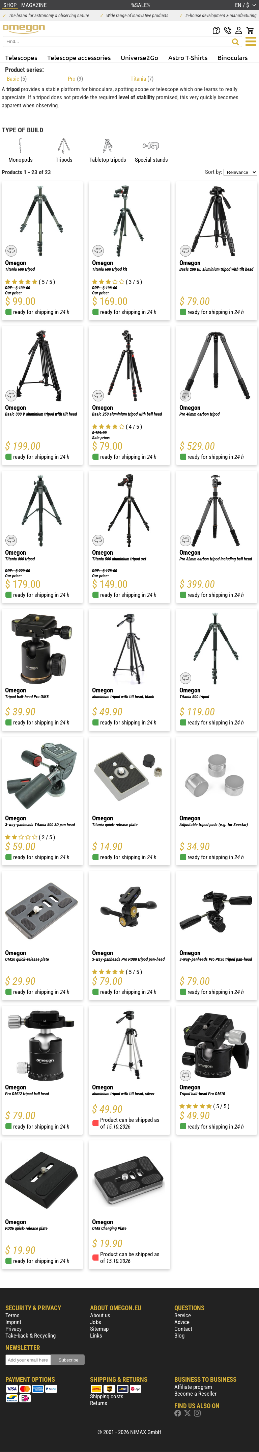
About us (100, 1315)
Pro (75, 78)
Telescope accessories (79, 57)
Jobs (95, 1322)
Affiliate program (193, 1386)
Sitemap (99, 1328)
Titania (142, 78)
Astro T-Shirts (187, 57)
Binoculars (233, 57)
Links (96, 1335)
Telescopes (21, 57)
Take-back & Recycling (30, 1335)
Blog (179, 1335)
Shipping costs (106, 1396)
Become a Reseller (195, 1393)
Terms (12, 1315)
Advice (182, 1322)
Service (182, 1315)
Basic (17, 78)
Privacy (13, 1328)
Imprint (13, 1322)
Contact (183, 1328)
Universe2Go (139, 57)
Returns (98, 1403)
